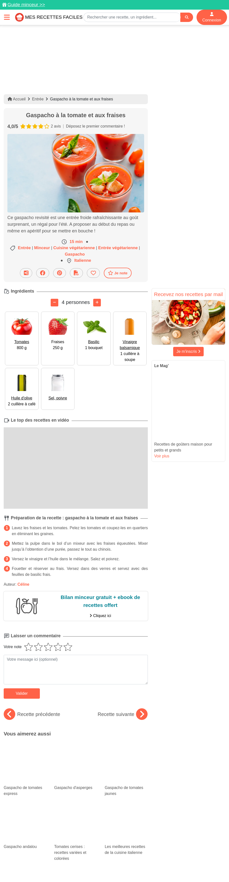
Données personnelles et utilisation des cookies (68, 862)
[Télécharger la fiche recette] (76, 273)
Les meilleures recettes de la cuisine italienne (126, 782)
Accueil (17, 99)
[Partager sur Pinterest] (59, 273)
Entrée (38, 99)
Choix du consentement (161, 868)
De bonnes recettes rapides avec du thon (24, 811)
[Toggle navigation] (7, 17)
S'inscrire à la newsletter (204, 868)
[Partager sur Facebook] (42, 273)
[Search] (186, 17)
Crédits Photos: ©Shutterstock (113, 868)
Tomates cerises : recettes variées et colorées (75, 785)
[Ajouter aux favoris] (93, 273)
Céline (23, 584)
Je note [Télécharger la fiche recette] (118, 273)
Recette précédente (32, 714)
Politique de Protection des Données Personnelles (44, 868)
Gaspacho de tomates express (25, 754)
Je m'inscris (188, 351)
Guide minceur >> (26, 4)
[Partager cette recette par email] (26, 273)
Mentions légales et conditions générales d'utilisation (151, 862)
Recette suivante (123, 714)
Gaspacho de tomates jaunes (126, 754)
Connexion (211, 17)
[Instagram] (133, 853)
